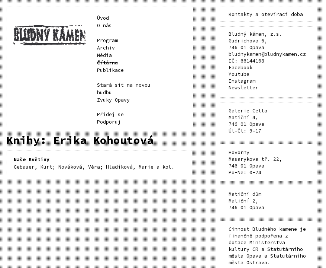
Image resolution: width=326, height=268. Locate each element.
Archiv (106, 48)
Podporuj (109, 122)
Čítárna (107, 63)
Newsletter (243, 87)
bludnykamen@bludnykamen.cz (267, 54)
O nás (104, 25)
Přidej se (110, 114)
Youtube (239, 74)
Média (104, 55)
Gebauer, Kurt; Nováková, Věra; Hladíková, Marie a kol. (94, 163)
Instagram (242, 81)
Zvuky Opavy (113, 100)
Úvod (103, 18)
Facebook (240, 67)
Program (107, 40)
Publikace (110, 70)
